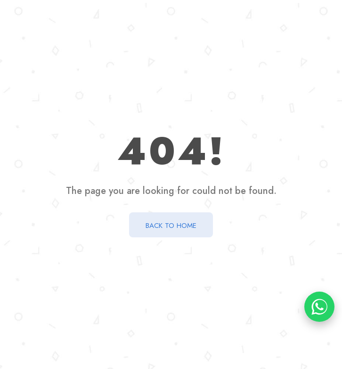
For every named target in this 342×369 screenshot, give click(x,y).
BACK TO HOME (171, 225)
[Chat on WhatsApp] (319, 307)
